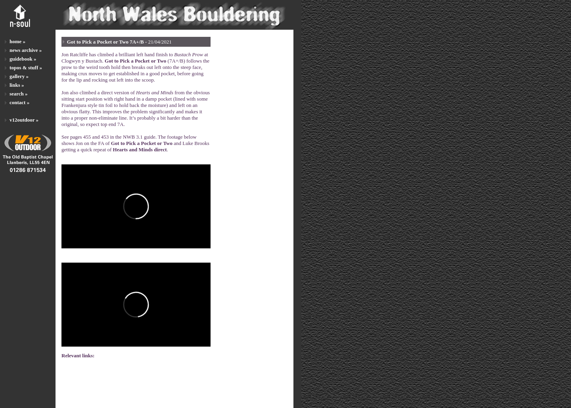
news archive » (26, 50)
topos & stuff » (26, 68)
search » (19, 94)
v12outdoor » (24, 120)
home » (17, 41)
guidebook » (23, 59)
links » (17, 85)
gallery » (19, 76)
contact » (19, 102)
